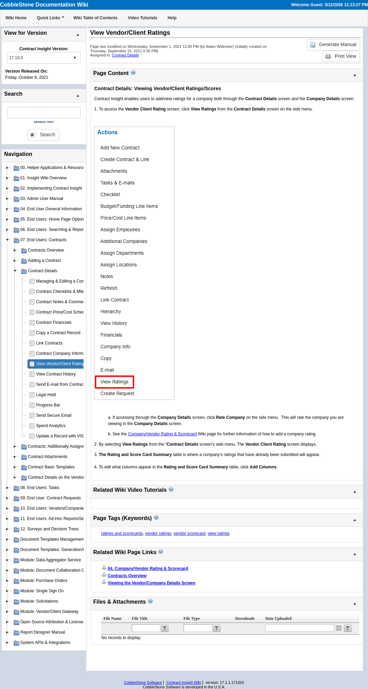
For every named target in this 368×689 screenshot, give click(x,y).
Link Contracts (49, 343)
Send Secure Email (54, 415)
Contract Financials (54, 322)
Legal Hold (46, 394)
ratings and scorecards (122, 533)
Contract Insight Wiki (183, 682)
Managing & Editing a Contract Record (71, 281)
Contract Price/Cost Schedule (63, 312)
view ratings (218, 533)
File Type (192, 618)
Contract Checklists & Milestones (66, 291)
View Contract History (56, 374)
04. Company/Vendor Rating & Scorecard (148, 568)
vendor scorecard (190, 533)
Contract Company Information (64, 353)
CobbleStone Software (143, 682)
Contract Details (125, 55)
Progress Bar (48, 405)
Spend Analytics (50, 425)
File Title (140, 618)
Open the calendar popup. (339, 628)
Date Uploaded (278, 618)
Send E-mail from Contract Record (67, 384)
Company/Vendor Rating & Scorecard (162, 434)
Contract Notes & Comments (62, 301)
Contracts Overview (127, 575)
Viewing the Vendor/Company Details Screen (151, 583)
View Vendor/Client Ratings (61, 363)
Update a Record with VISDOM (64, 436)
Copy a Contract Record (58, 332)
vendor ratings (158, 533)
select (74, 57)
